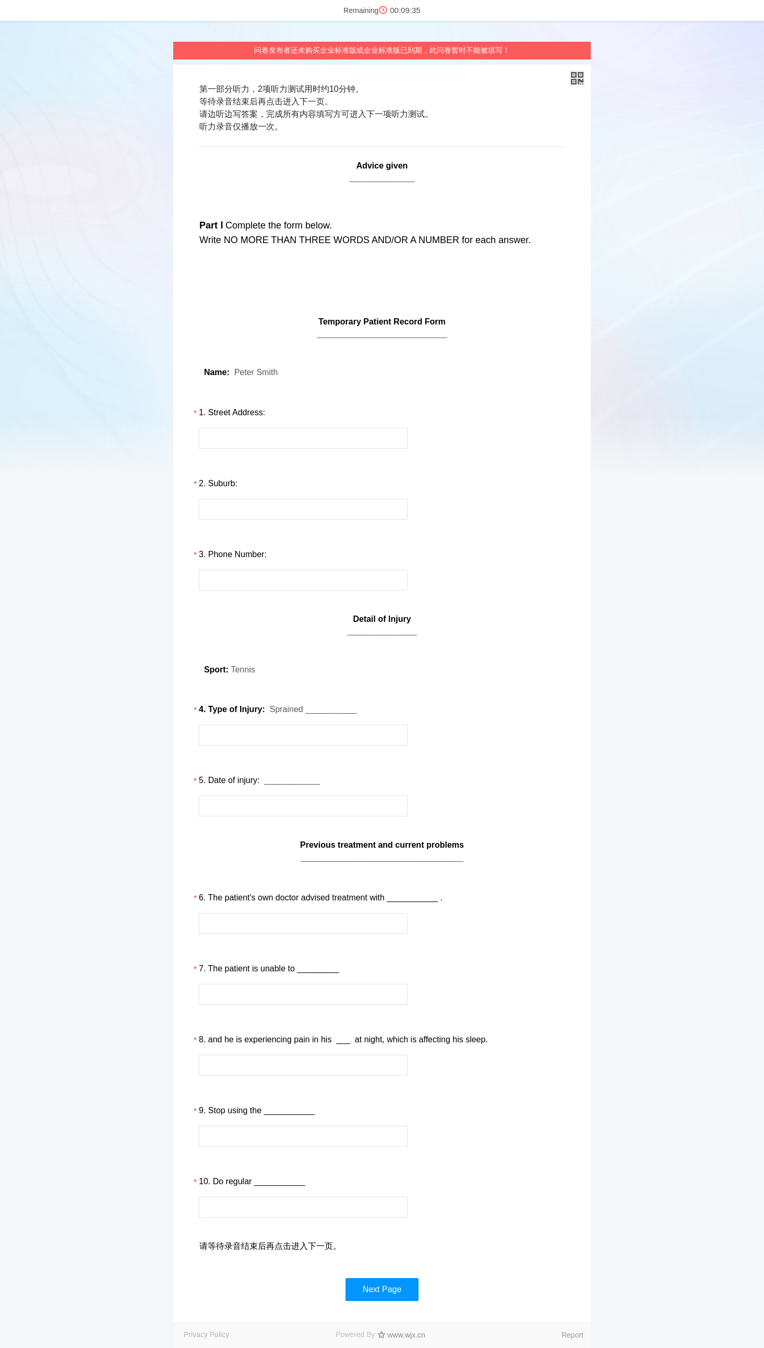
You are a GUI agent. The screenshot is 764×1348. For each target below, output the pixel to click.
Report (572, 1335)
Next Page (382, 1289)
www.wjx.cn (406, 1335)
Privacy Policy (206, 1334)
